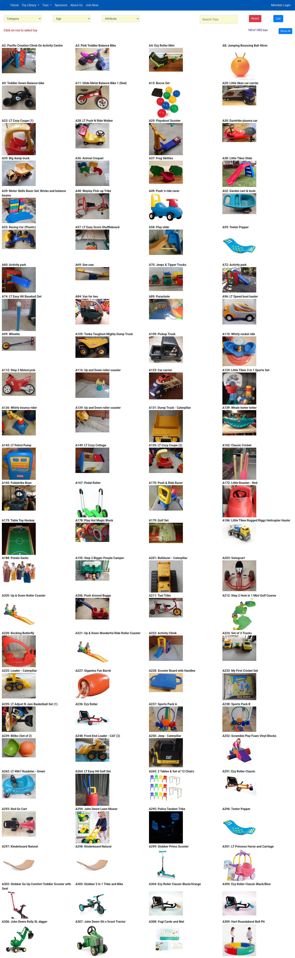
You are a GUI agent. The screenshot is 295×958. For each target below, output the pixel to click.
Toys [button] (45, 5)
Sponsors (61, 5)
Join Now (92, 5)
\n (22, 18)
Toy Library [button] (29, 5)
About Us (76, 5)
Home (15, 5)
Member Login (280, 5)
